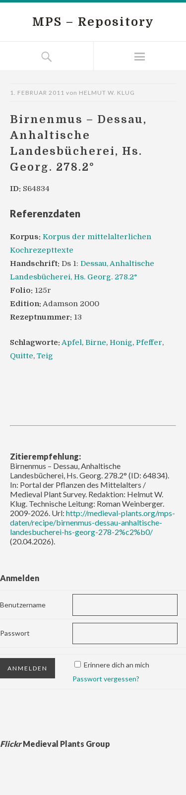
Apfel (72, 342)
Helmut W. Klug (107, 92)
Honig (121, 342)
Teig (45, 355)
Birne (95, 342)
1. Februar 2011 (37, 92)
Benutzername (23, 604)
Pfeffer (149, 342)
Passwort (15, 633)
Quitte (21, 355)
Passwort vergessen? (105, 678)
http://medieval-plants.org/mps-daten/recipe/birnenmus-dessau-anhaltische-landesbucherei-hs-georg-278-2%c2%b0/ (92, 522)
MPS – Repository (93, 22)
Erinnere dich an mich (116, 665)
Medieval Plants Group (55, 743)
